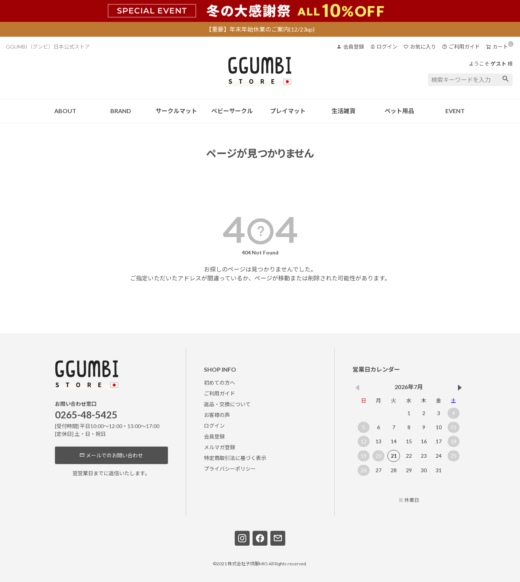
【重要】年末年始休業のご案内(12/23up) (260, 29)
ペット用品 (399, 110)
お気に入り (419, 46)
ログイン (383, 46)
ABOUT (65, 110)
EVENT (455, 110)
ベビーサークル (232, 110)
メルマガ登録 (219, 447)
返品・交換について (227, 404)
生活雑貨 (343, 110)
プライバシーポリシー (230, 469)
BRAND (120, 110)
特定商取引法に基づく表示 (235, 458)
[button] (460, 387)
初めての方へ (219, 382)
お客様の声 (217, 415)
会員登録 (350, 46)
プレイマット (288, 110)
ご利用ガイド (461, 46)
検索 (505, 80)
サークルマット (176, 110)
